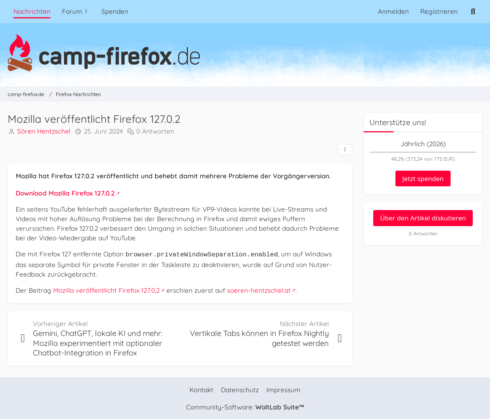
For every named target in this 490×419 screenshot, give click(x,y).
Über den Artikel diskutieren (423, 218)
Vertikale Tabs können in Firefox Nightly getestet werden (259, 337)
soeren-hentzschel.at (259, 289)
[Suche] (473, 11)
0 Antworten (155, 131)
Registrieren (439, 11)
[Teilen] (345, 149)
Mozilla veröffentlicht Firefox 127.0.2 (106, 289)
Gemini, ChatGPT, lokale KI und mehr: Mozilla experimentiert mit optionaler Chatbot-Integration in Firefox (98, 342)
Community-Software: (245, 407)
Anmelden (393, 11)
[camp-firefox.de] (245, 52)
